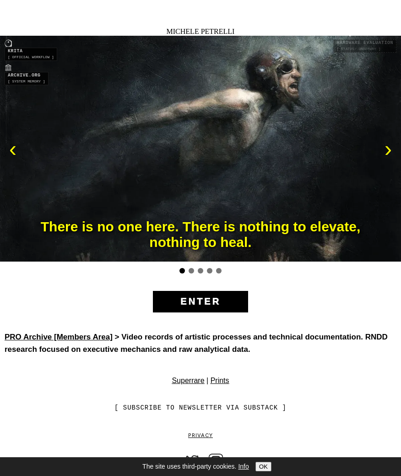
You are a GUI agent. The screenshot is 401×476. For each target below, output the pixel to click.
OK (263, 466)
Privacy (200, 435)
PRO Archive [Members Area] (59, 337)
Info (243, 466)
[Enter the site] (200, 302)
